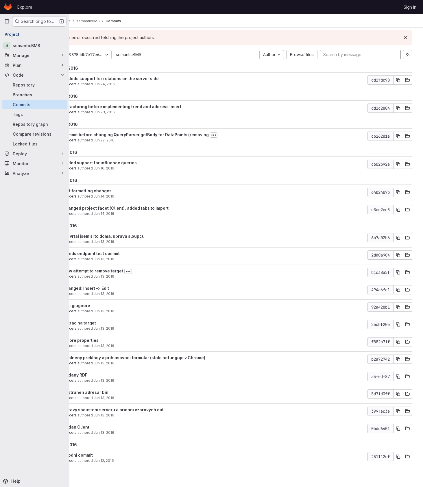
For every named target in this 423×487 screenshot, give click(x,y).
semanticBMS (153, 54)
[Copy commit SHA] (402, 80)
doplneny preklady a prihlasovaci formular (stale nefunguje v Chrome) (159, 357)
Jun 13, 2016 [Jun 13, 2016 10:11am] (129, 380)
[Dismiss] (409, 37)
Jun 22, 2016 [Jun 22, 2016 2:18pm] (129, 140)
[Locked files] (34, 143)
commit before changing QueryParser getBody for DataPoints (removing (161, 134)
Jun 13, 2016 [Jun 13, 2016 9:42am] (129, 415)
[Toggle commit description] (238, 135)
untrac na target (104, 322)
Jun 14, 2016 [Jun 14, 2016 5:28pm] (129, 196)
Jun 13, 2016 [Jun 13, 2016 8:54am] (129, 432)
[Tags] (34, 114)
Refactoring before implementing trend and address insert (147, 106)
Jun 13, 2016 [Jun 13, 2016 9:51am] (129, 398)
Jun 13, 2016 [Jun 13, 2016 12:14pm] (129, 363)
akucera (94, 84)
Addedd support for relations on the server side (136, 78)
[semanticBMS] (34, 45)
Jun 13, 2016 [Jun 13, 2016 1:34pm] (129, 346)
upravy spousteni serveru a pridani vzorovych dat (138, 409)
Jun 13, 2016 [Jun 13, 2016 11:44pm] (129, 241)
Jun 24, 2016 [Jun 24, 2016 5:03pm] (129, 84)
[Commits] (34, 104)
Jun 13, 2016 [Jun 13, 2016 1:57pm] (129, 311)
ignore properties (105, 340)
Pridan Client (101, 427)
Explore (24, 7)
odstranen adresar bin (110, 392)
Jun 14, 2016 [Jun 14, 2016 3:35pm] (129, 213)
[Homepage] (8, 7)
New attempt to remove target (118, 270)
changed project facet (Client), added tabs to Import (140, 208)
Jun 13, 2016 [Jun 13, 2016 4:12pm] (129, 294)
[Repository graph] (34, 124)
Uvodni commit (103, 455)
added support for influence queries (125, 162)
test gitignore (101, 305)
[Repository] (34, 84)
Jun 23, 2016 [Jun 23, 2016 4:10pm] (129, 112)
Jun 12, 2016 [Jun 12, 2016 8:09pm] (129, 460)
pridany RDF (100, 374)
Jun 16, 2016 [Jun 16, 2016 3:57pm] (129, 168)
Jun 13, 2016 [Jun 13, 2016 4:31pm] (129, 276)
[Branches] (34, 94)
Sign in (410, 7)
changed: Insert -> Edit (111, 288)
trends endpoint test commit (116, 253)
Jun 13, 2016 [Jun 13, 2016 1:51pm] (129, 328)
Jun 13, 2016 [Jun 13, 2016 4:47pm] (129, 259)
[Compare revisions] (34, 134)
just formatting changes (112, 190)
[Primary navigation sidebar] (7, 21)
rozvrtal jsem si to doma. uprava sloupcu (128, 236)
